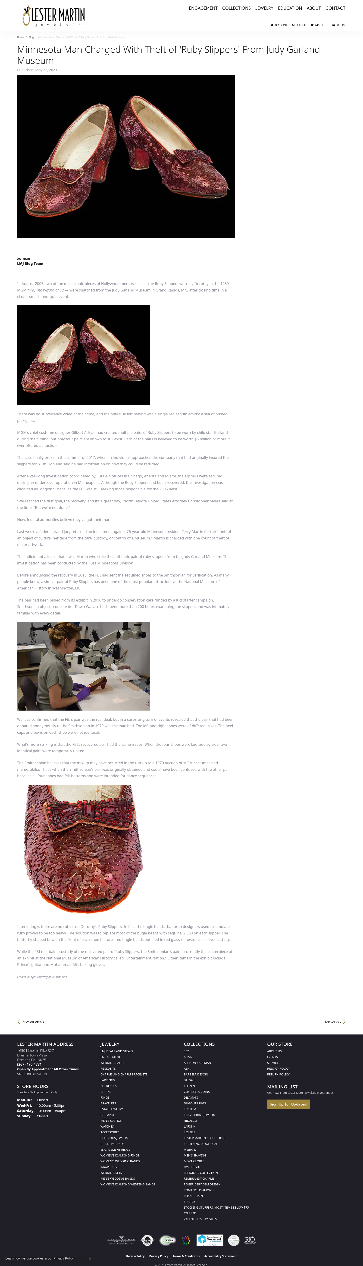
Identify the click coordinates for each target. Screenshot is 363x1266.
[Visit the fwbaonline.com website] (167, 1240)
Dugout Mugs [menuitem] (195, 1103)
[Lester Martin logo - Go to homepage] (54, 15)
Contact (335, 8)
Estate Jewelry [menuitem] (111, 1109)
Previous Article (33, 1022)
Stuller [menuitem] (190, 1213)
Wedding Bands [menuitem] (112, 1063)
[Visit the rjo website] (250, 1240)
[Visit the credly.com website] (234, 1240)
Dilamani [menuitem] (191, 1097)
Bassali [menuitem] (189, 1080)
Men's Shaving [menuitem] (195, 1155)
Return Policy (278, 1074)
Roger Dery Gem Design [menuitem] (202, 1184)
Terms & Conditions (186, 1256)
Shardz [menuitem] (189, 1202)
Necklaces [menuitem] (108, 1086)
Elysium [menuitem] (190, 1109)
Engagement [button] (203, 8)
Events (272, 1057)
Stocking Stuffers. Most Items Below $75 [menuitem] (216, 1207)
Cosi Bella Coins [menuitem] (197, 1092)
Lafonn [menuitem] (190, 1126)
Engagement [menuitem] (110, 1057)
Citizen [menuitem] (189, 1086)
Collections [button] (236, 8)
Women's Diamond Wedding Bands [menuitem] (127, 1184)
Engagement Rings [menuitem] (115, 1149)
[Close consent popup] (90, 1258)
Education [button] (290, 8)
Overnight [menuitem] (192, 1167)
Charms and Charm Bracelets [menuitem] (123, 1074)
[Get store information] (32, 1074)
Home (20, 37)
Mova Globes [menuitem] (194, 1161)
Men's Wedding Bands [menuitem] (117, 1178)
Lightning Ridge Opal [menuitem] (201, 1144)
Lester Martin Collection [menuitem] (204, 1138)
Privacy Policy (278, 1068)
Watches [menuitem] (107, 1126)
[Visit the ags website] (121, 1240)
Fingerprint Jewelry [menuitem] (200, 1115)
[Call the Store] (29, 1064)
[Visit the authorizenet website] (147, 1240)
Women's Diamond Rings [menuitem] (119, 1155)
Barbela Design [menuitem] (196, 1074)
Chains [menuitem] (105, 1092)
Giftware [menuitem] (107, 1115)
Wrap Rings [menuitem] (109, 1167)
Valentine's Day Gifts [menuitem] (200, 1219)
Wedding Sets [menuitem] (111, 1173)
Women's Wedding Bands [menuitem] (120, 1161)
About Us (274, 1051)
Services (273, 1063)
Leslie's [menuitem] (189, 1132)
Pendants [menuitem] (108, 1068)
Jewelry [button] (264, 8)
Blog (31, 37)
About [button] (314, 8)
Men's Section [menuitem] (111, 1121)
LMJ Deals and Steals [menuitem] (116, 1051)
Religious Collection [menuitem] (201, 1173)
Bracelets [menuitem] (108, 1103)
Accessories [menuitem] (109, 1132)
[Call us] (48, 1069)
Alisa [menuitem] (188, 1057)
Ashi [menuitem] (187, 1068)
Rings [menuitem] (104, 1097)
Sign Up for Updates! (288, 1104)
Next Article (333, 1022)
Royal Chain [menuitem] (193, 1196)
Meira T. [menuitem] (190, 1149)
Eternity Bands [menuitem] (112, 1144)
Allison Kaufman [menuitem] (197, 1063)
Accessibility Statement (220, 1256)
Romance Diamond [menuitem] (199, 1190)
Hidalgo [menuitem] (190, 1121)
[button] (279, 25)
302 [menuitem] (186, 1051)
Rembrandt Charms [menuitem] (199, 1178)
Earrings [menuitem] (107, 1080)
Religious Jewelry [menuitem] (114, 1138)
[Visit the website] (186, 1240)
